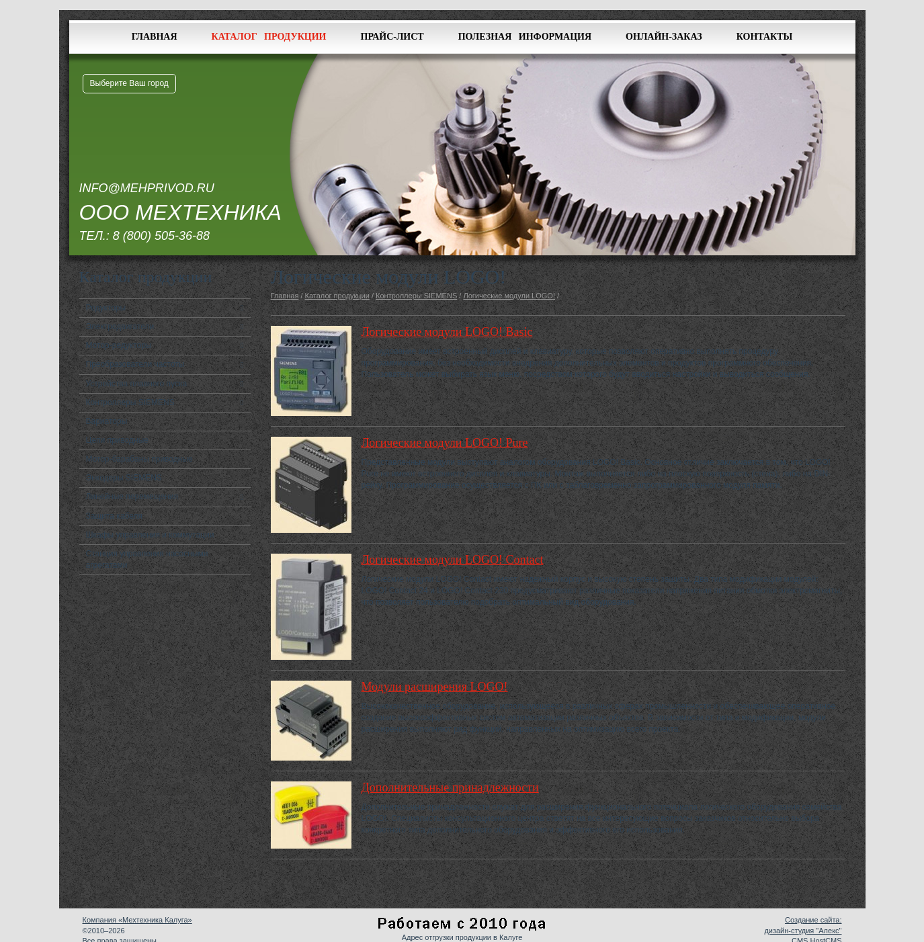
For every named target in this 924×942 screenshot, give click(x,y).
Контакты (765, 37)
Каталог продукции (269, 37)
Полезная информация (524, 37)
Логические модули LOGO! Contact (453, 559)
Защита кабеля (114, 516)
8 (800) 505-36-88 (161, 236)
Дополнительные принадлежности (450, 787)
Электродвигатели (120, 326)
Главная (154, 37)
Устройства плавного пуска (136, 383)
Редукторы (106, 307)
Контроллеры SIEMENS (130, 402)
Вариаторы (107, 421)
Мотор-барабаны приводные (139, 459)
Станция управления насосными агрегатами (147, 559)
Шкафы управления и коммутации (150, 535)
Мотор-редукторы (119, 345)
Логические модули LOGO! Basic (447, 332)
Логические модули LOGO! (509, 296)
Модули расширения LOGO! (435, 686)
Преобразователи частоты (135, 364)
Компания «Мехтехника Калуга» (137, 920)
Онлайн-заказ (664, 37)
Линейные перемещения (132, 496)
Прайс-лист (392, 37)
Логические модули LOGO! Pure (445, 442)
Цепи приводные (117, 440)
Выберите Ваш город (129, 83)
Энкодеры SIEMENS (124, 477)
